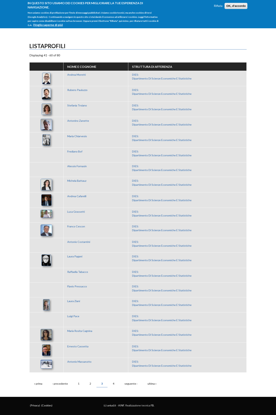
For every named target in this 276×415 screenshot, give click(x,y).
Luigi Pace (73, 316)
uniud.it (111, 405)
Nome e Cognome (81, 66)
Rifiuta (218, 4)
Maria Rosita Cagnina (79, 330)
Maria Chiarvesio (77, 136)
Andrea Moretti (76, 74)
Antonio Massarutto (79, 361)
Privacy (35, 405)
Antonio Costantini (78, 241)
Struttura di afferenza (152, 66)
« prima (38, 383)
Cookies (47, 405)
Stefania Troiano (77, 105)
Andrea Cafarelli (76, 196)
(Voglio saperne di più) (48, 23)
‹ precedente (60, 383)
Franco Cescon (76, 226)
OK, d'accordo (236, 4)
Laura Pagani (74, 256)
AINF (121, 405)
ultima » (152, 383)
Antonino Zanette (78, 120)
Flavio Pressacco (77, 286)
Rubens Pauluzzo (77, 90)
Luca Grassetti (76, 211)
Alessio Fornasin (77, 166)
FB (152, 405)
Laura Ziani (73, 301)
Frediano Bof (74, 151)
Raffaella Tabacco (77, 271)
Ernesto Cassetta (77, 346)
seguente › (130, 383)
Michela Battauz (76, 180)
